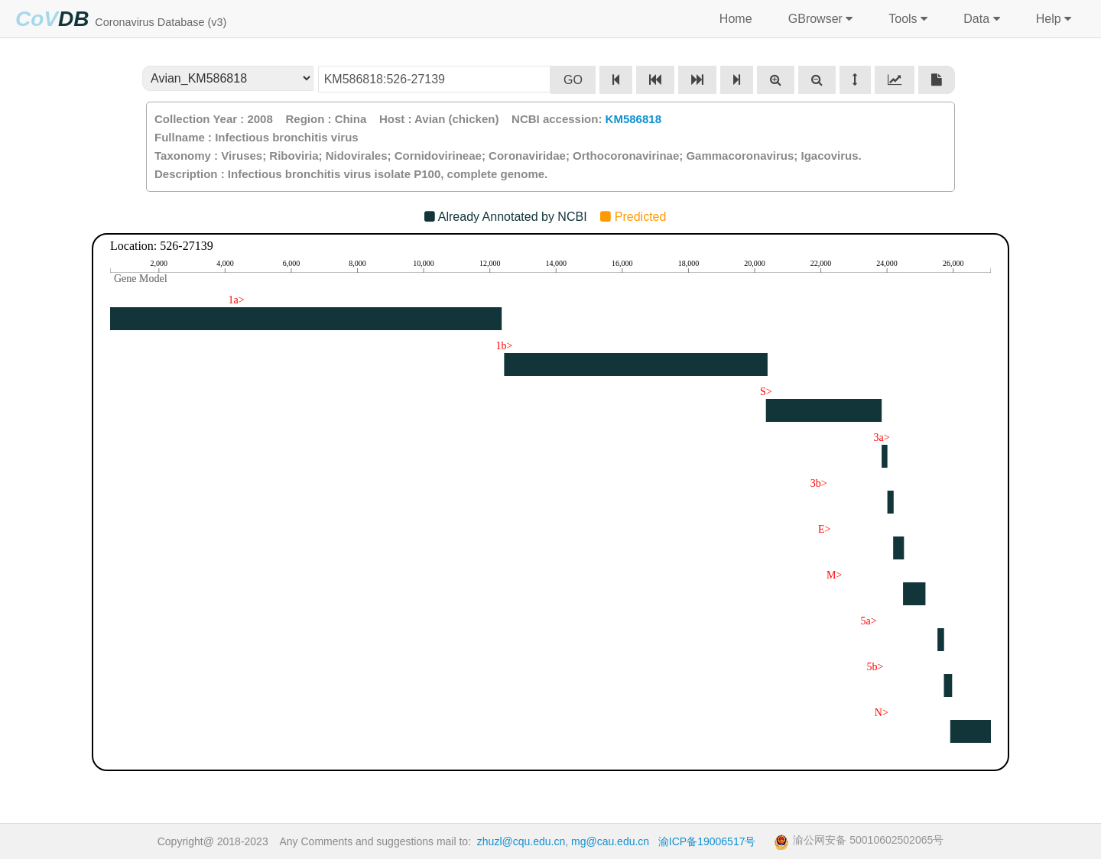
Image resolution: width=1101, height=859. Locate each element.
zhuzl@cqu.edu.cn (521, 841)
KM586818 (633, 118)
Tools (906, 19)
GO (573, 79)
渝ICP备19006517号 (707, 841)
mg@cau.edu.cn (610, 841)
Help (1051, 19)
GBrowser (818, 19)
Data (979, 19)
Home (735, 18)
